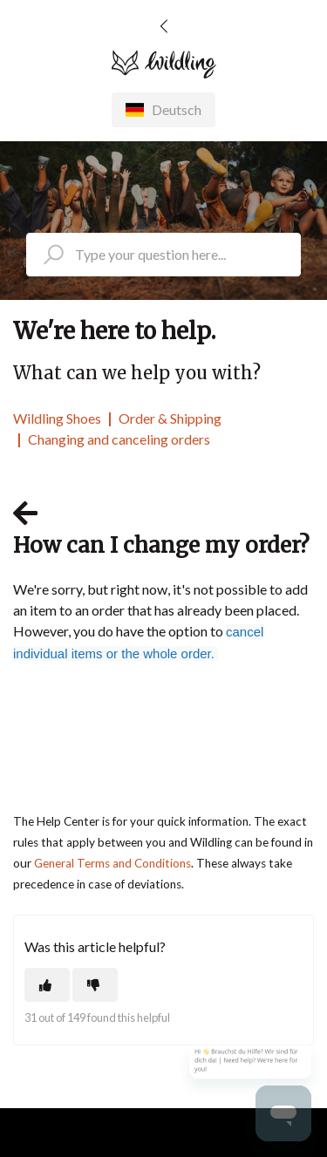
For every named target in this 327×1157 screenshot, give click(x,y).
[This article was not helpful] (95, 985)
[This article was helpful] (47, 985)
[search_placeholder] (163, 254)
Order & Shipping (170, 418)
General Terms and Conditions (112, 863)
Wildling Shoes (57, 418)
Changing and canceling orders (119, 439)
